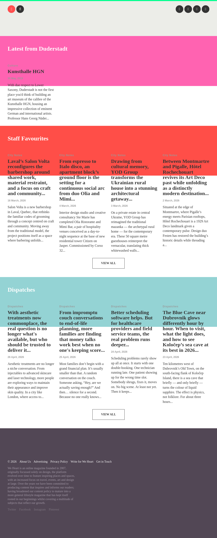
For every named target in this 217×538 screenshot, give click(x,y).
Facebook (25, 509)
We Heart (108, 29)
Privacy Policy (59, 461)
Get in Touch (104, 461)
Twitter (12, 509)
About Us (25, 461)
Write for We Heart (82, 461)
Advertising (40, 461)
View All (108, 263)
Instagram (40, 509)
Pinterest (54, 509)
